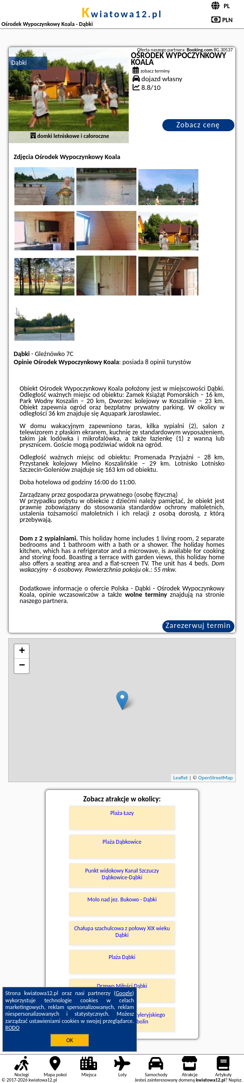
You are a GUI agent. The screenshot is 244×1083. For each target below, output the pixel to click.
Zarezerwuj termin (198, 625)
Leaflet (180, 778)
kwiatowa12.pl (122, 14)
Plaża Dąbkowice (122, 841)
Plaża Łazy (122, 813)
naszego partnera (43, 601)
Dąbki (18, 63)
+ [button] (22, 651)
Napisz (235, 1080)
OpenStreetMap (215, 778)
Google (124, 993)
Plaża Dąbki (122, 957)
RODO (12, 1027)
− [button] (22, 666)
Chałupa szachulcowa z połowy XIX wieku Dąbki (122, 931)
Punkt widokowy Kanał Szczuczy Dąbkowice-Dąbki (122, 874)
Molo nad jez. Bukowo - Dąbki (122, 899)
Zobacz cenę (198, 124)
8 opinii (155, 362)
